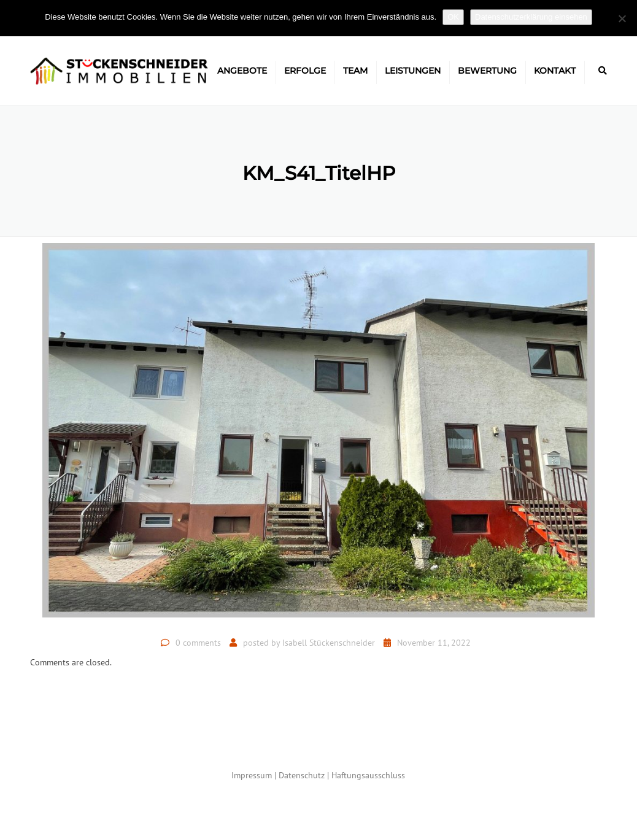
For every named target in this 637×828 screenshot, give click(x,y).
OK (453, 16)
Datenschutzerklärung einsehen (531, 16)
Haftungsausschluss (368, 775)
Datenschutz (302, 775)
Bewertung (487, 70)
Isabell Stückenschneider (328, 642)
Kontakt (555, 70)
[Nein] (622, 18)
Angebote (242, 70)
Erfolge (305, 70)
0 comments (198, 642)
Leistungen (413, 70)
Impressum (251, 775)
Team (355, 70)
